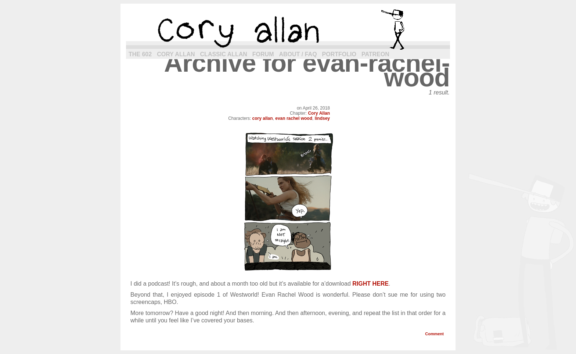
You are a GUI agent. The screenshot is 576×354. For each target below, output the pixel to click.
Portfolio (339, 54)
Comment (434, 334)
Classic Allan (223, 54)
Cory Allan (176, 54)
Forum (263, 54)
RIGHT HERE (370, 283)
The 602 (140, 54)
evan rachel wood (293, 118)
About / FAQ (298, 54)
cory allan (288, 29)
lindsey (322, 118)
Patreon (375, 54)
